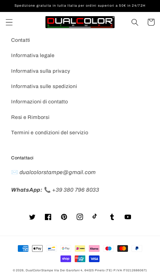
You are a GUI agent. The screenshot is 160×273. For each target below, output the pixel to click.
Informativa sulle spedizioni (44, 86)
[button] (9, 22)
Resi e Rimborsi (30, 117)
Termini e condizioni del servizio (49, 132)
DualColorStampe (39, 270)
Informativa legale (33, 55)
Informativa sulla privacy (40, 71)
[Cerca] (135, 22)
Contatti (20, 40)
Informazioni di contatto (39, 101)
